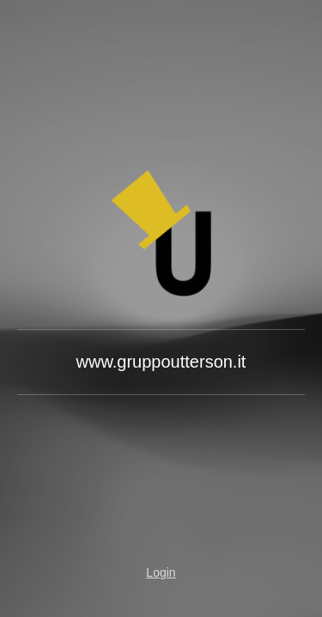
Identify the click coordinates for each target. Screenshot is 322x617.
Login (160, 572)
